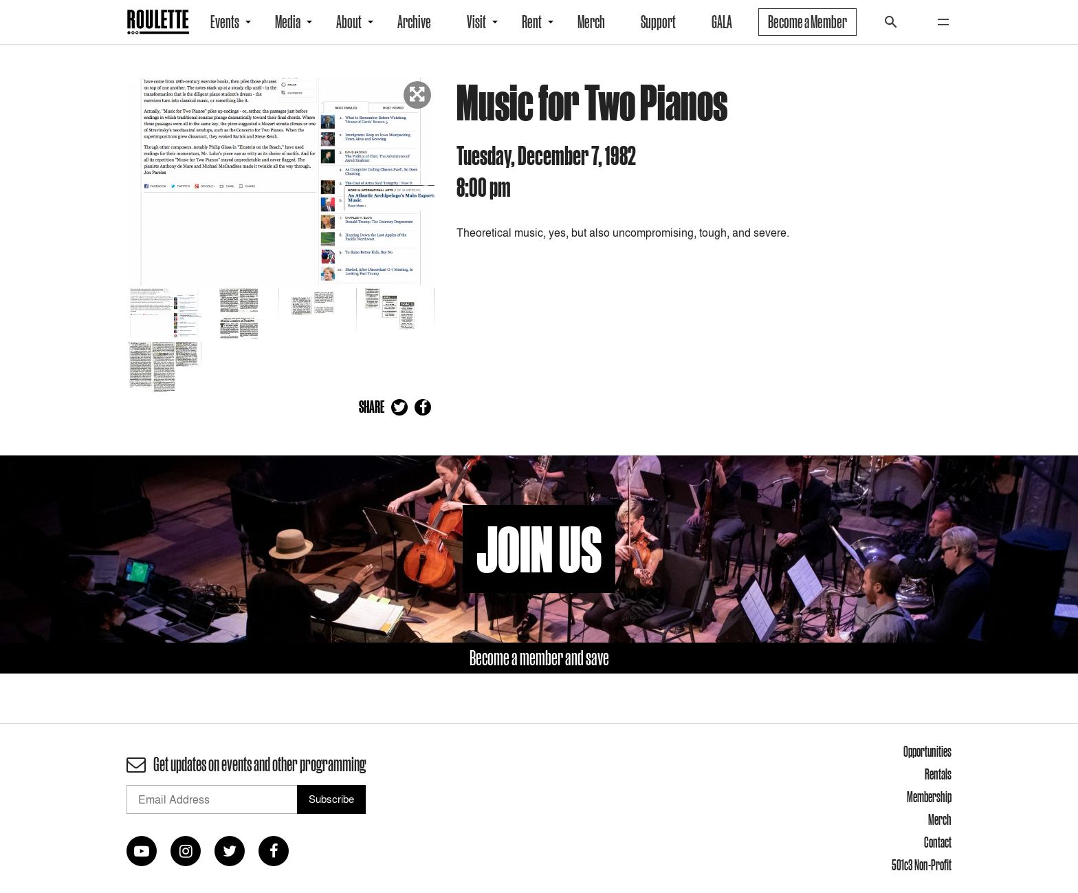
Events (224, 22)
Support (658, 22)
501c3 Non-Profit (922, 865)
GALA (722, 22)
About (349, 22)
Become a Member (807, 22)
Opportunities (927, 751)
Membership (929, 797)
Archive (414, 22)
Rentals (938, 774)
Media (287, 22)
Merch (591, 22)
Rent (532, 22)
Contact (938, 842)
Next (424, 177)
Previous (136, 177)
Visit (476, 22)
